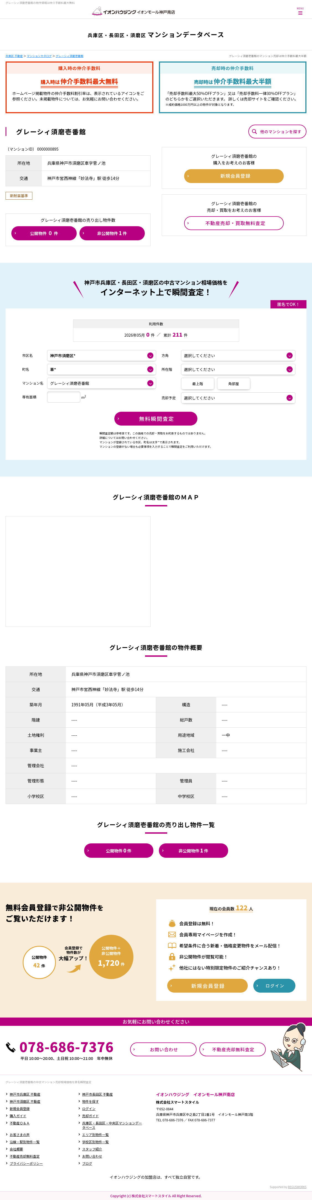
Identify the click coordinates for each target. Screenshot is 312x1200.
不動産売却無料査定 (25, 1156)
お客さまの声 (20, 1134)
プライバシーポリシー (26, 1163)
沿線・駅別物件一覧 (25, 1141)
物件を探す (90, 1101)
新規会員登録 (20, 1108)
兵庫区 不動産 (14, 56)
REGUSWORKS (297, 1187)
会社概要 (16, 1149)
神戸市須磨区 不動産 (25, 1101)
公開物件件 (44, 233)
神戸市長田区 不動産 (97, 1094)
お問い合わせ (92, 1156)
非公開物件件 (112, 233)
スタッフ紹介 (92, 1149)
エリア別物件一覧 (95, 1134)
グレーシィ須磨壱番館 (69, 56)
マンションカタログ (39, 56)
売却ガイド (90, 1115)
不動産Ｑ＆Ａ (20, 1123)
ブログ (87, 1163)
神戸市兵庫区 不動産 (25, 1094)
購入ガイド (18, 1115)
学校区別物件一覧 (95, 1141)
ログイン (89, 1108)
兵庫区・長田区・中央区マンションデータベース (112, 1125)
